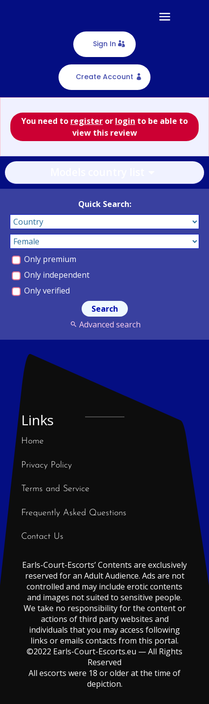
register (86, 121)
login (125, 121)
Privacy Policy (46, 465)
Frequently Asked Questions (73, 513)
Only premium (44, 259)
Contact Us (42, 536)
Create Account (104, 77)
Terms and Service (55, 489)
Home (32, 441)
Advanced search (104, 324)
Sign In (104, 44)
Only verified (41, 290)
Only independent (51, 274)
